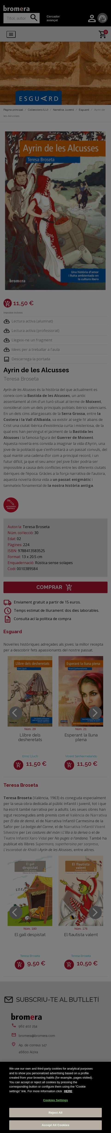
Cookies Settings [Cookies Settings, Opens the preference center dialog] (55, 1100)
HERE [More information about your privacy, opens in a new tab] (68, 1091)
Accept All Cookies (55, 1125)
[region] (55, 1097)
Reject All (55, 1112)
